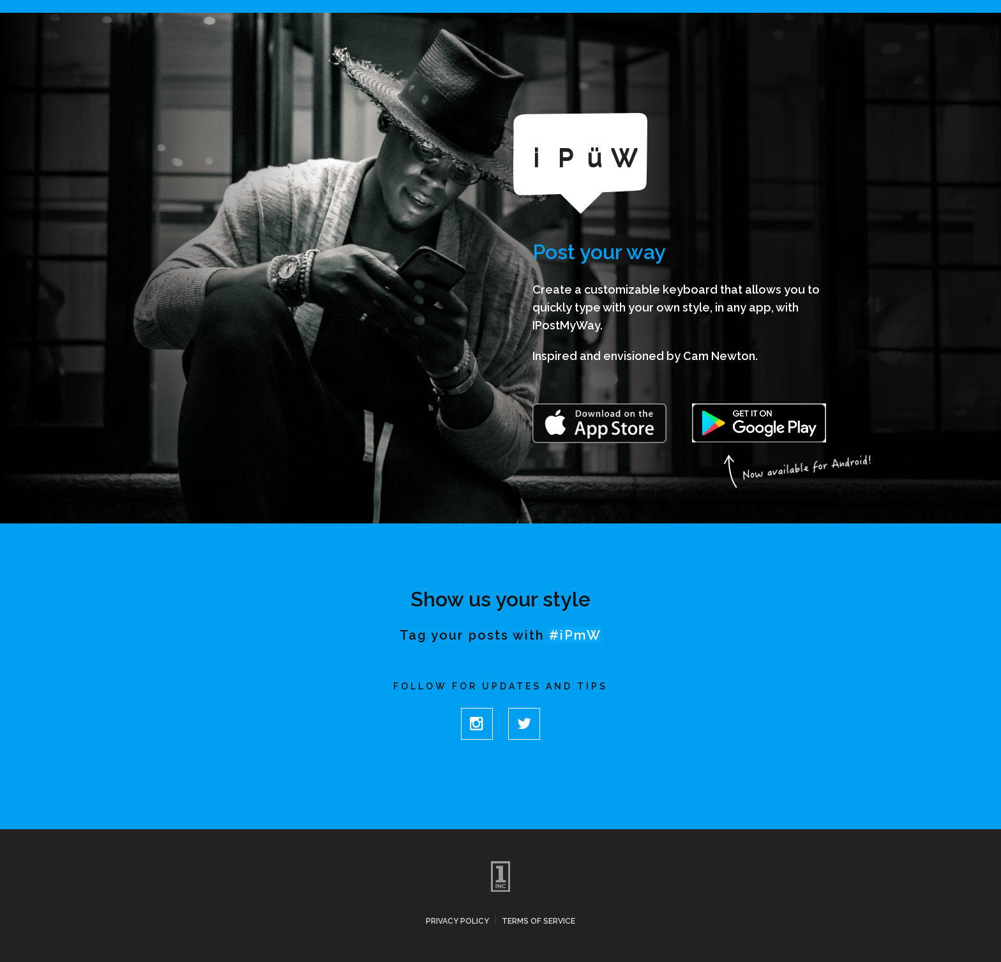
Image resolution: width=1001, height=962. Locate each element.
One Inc (500, 876)
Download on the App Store (599, 424)
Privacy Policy (457, 921)
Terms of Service (538, 921)
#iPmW (575, 635)
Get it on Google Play (759, 423)
